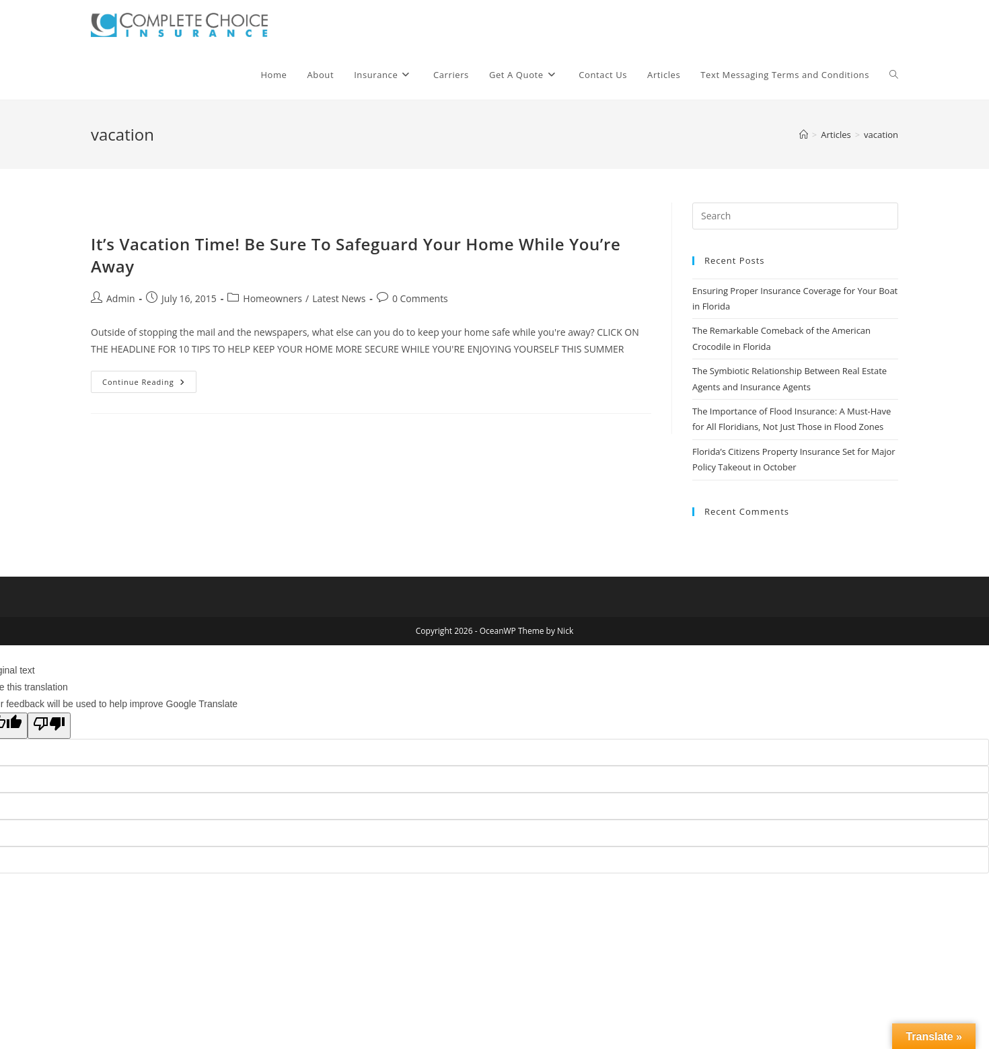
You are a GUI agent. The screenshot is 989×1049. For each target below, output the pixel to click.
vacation (881, 135)
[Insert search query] (795, 216)
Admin (120, 298)
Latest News (338, 298)
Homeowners (272, 298)
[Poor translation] (49, 725)
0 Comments (420, 298)
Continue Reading (149, 384)
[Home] (803, 135)
